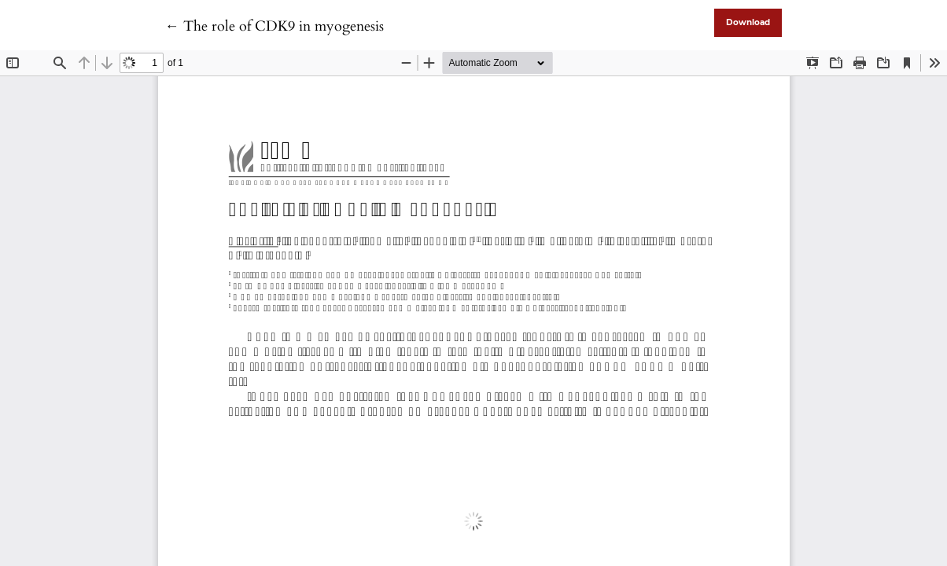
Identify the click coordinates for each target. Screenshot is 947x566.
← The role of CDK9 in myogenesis (274, 26)
